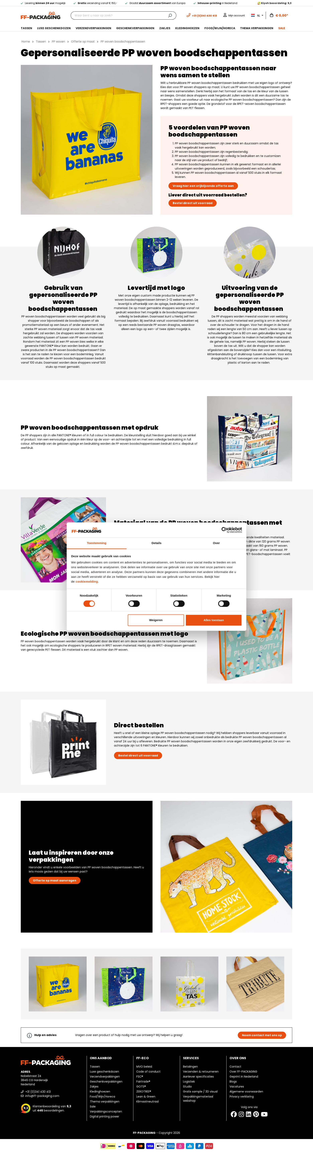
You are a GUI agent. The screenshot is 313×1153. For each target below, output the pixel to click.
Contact (235, 1067)
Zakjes (94, 1087)
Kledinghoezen (100, 1092)
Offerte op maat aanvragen (54, 880)
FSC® (139, 1077)
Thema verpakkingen (104, 1101)
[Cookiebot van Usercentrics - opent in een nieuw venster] (224, 530)
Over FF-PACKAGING (243, 1072)
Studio (187, 1087)
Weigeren (155, 620)
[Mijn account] (234, 15)
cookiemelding (87, 581)
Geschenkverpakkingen (106, 1082)
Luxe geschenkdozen (104, 1072)
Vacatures (237, 1087)
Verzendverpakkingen (105, 1077)
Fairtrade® (143, 1082)
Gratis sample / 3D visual (200, 1092)
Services (191, 1058)
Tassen (95, 1067)
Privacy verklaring (242, 1096)
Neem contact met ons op (262, 1035)
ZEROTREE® (143, 1092)
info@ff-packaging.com (40, 1096)
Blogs (233, 1082)
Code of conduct (148, 1072)
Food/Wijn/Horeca (102, 1096)
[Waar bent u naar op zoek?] (117, 15)
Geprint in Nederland (244, 1077)
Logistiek (189, 1082)
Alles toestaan (214, 620)
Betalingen (190, 1067)
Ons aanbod (101, 1058)
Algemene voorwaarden (246, 1092)
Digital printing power (104, 1116)
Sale (93, 1106)
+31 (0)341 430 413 (36, 1092)
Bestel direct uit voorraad (192, 203)
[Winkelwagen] (279, 15)
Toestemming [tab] (96, 543)
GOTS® (141, 1087)
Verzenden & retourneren (201, 1072)
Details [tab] (156, 543)
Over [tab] (216, 543)
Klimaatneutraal (147, 1101)
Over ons (238, 1058)
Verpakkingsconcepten (106, 1111)
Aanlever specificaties (198, 1077)
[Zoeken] (170, 15)
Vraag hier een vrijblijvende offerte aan (203, 186)
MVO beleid (144, 1067)
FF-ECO (142, 1058)
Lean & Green (145, 1096)
